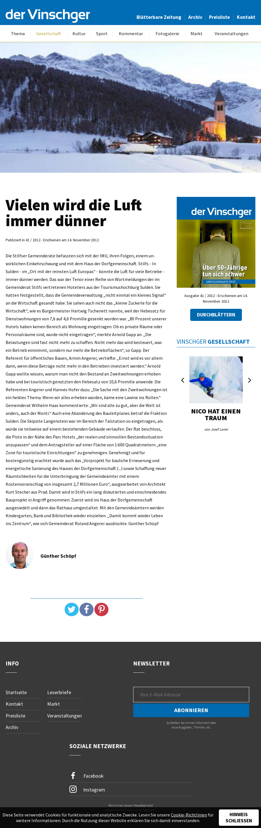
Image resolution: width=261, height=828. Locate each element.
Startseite (16, 692)
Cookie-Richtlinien (189, 815)
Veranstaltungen (231, 34)
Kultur (78, 34)
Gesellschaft (48, 34)
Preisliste (219, 17)
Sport (102, 34)
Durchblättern (216, 315)
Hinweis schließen (239, 817)
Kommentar (131, 34)
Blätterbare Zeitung (159, 17)
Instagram (87, 789)
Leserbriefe (59, 692)
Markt (196, 34)
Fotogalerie (167, 34)
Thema (18, 34)
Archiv (195, 17)
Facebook (86, 776)
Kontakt (246, 17)
